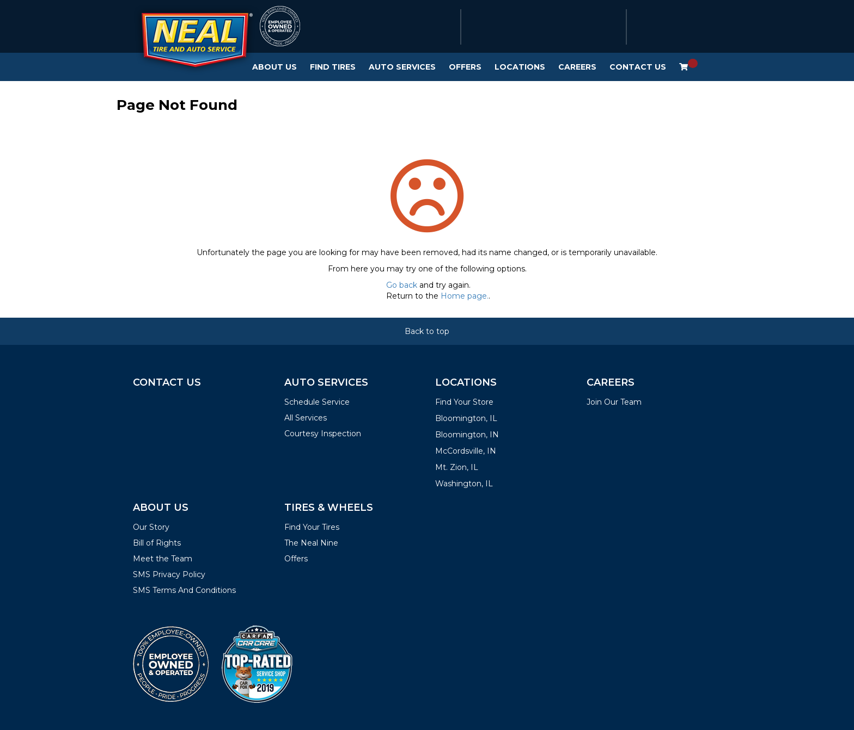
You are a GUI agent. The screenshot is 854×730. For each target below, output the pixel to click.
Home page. (465, 296)
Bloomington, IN (467, 435)
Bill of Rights (157, 543)
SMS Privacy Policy (169, 574)
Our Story (151, 527)
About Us (274, 67)
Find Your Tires (311, 527)
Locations (520, 67)
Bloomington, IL (466, 418)
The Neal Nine (311, 543)
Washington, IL (464, 483)
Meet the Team (162, 559)
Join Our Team (614, 402)
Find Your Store (464, 402)
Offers (465, 67)
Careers (577, 67)
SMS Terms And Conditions (184, 590)
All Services (305, 418)
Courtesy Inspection (322, 433)
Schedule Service (317, 402)
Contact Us (637, 67)
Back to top (427, 331)
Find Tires (333, 67)
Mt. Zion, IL (456, 467)
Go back (401, 285)
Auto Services (402, 67)
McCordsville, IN (465, 451)
